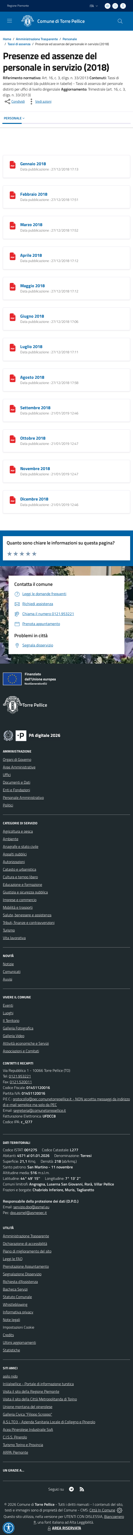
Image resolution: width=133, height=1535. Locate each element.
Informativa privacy (18, 1312)
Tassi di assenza (19, 43)
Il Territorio (11, 1020)
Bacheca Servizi (15, 1289)
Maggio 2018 (32, 285)
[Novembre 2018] (12, 469)
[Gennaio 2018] (12, 164)
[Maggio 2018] (12, 286)
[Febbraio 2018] (12, 195)
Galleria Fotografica (18, 1028)
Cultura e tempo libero (20, 877)
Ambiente (10, 839)
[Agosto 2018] (12, 378)
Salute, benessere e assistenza (27, 915)
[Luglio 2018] (12, 347)
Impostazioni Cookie (18, 1327)
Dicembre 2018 (34, 499)
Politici (8, 805)
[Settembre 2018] (12, 408)
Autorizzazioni (14, 862)
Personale (70, 38)
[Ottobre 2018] (12, 439)
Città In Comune (102, 1510)
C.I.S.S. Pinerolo (15, 1437)
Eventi (8, 1005)
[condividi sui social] (14, 101)
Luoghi (8, 1013)
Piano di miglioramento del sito (27, 1251)
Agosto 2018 (32, 377)
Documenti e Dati (16, 782)
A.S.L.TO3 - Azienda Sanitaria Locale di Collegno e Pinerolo (49, 1422)
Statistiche (11, 1350)
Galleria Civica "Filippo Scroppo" (27, 1414)
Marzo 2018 (31, 224)
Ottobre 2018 (32, 438)
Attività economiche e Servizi (26, 1043)
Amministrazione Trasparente (37, 38)
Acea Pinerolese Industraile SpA (28, 1429)
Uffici (7, 774)
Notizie (8, 964)
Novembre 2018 (35, 468)
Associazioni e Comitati (21, 1051)
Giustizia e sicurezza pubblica (25, 892)
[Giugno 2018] (12, 317)
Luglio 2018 (31, 346)
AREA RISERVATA (63, 1528)
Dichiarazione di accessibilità (25, 1243)
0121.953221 (20, 1076)
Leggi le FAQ (13, 1259)
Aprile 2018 (31, 255)
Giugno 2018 (32, 316)
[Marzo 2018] (12, 225)
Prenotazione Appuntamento (26, 1266)
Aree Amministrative (19, 767)
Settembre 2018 (35, 407)
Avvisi (7, 979)
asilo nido (10, 1376)
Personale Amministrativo (23, 797)
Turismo (9, 930)
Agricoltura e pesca (18, 831)
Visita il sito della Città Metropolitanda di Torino (40, 1399)
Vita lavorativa (14, 938)
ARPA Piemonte (15, 1452)
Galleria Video (13, 1036)
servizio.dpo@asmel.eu (31, 1207)
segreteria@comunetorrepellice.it (39, 1110)
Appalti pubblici (15, 854)
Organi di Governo (17, 759)
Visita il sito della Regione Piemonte (31, 1391)
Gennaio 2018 (33, 163)
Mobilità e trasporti (18, 907)
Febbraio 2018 (33, 194)
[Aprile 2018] (12, 256)
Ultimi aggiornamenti (19, 1342)
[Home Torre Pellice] (51, 21)
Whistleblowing (15, 1304)
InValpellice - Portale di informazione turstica (38, 1384)
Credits (8, 1335)
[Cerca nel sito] (120, 21)
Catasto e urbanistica (19, 869)
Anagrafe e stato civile (20, 846)
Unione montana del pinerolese (27, 1406)
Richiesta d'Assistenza (20, 1281)
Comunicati (11, 971)
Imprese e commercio (19, 900)
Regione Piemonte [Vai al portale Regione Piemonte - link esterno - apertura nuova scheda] (18, 6)
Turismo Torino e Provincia (23, 1445)
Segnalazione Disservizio (22, 1274)
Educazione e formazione (22, 884)
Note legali (11, 1319)
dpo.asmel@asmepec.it (28, 1212)
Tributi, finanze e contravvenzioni (28, 922)
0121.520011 (21, 1082)
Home (7, 38)
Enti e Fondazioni (16, 790)
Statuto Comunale (17, 1297)
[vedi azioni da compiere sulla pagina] (39, 101)
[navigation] (9, 21)
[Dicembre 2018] (12, 499)
